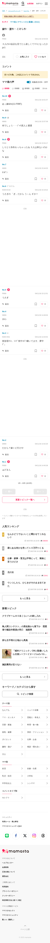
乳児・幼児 (6, 776)
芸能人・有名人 (33, 717)
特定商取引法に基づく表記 (11, 900)
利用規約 (5, 886)
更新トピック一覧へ (25, 500)
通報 (3, 57)
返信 (7, 110)
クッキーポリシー (8, 896)
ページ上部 (25, 929)
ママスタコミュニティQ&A (12, 826)
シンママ (31, 783)
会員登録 (30, 4)
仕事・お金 (32, 739)
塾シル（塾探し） (8, 919)
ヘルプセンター (7, 863)
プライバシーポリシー (10, 891)
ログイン (39, 4)
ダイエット (6, 739)
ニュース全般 (32, 710)
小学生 (30, 776)
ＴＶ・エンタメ (8, 717)
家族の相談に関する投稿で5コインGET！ (19, 16)
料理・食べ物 (32, 725)
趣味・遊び (6, 747)
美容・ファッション (35, 732)
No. (4, 96)
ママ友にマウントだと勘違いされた (25, 22)
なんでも (6, 710)
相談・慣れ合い (33, 747)
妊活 (4, 768)
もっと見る (25, 598)
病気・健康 (6, 732)
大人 (4, 754)
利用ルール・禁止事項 (10, 821)
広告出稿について (8, 872)
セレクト (6, 798)
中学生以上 (6, 783)
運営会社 (5, 876)
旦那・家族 (6, 725)
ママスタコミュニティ (10, 915)
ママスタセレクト (8, 910)
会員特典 (5, 867)
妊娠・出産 (32, 768)
